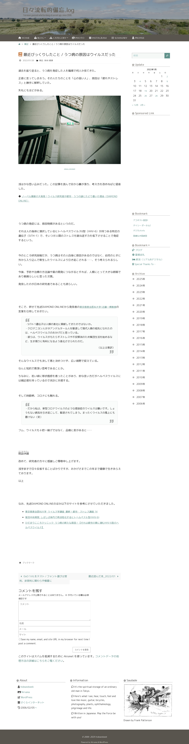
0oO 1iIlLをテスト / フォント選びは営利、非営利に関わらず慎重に (42, 578)
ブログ (137, 250)
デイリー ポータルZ (143, 225)
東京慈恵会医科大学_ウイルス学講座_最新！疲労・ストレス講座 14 (65, 511)
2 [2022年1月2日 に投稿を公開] (167, 76)
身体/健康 (50, 60)
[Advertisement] (151, 164)
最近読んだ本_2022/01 (103, 575)
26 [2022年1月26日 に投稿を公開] (145, 95)
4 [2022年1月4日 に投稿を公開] (140, 81)
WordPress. (103, 741)
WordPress (26, 696)
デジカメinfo (140, 230)
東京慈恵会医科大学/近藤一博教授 (100, 306)
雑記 (26, 44)
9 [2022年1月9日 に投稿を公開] (167, 81)
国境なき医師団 (141, 235)
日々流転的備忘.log (48, 10)
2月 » (144, 105)
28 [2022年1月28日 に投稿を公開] (156, 95)
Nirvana (25, 691)
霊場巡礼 (138, 254)
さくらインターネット (32, 702)
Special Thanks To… (144, 264)
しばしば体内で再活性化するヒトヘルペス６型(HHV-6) (74, 516)
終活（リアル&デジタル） (147, 259)
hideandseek (27, 686)
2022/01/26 (29, 60)
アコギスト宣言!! (142, 220)
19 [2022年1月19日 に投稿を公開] (145, 91)
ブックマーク (29, 562)
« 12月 (136, 105)
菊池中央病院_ (33, 516)
